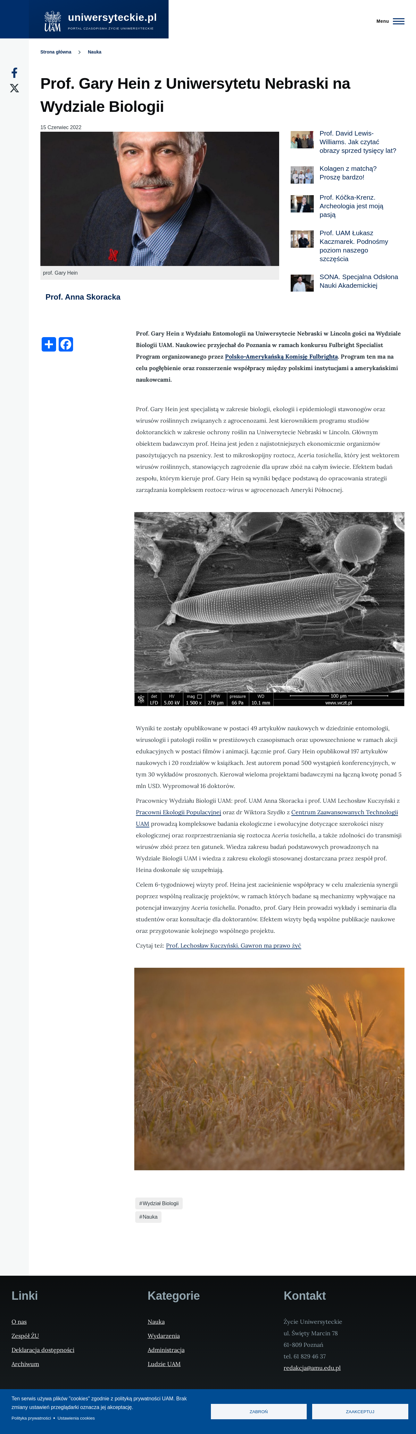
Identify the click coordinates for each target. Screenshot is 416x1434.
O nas (19, 1321)
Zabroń (259, 1411)
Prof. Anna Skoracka (83, 297)
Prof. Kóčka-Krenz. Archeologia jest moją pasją (351, 206)
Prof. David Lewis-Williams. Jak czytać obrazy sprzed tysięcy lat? (358, 141)
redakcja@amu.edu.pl (312, 1368)
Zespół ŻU (25, 1335)
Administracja (166, 1350)
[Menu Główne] (388, 21)
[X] (14, 88)
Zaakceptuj (360, 1411)
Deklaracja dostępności (43, 1350)
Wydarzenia (164, 1335)
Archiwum (25, 1364)
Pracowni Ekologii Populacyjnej (178, 812)
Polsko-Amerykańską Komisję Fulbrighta (281, 356)
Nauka (94, 51)
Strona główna (55, 51)
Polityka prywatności (31, 1418)
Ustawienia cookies (76, 1418)
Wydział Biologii (161, 1203)
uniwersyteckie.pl (112, 17)
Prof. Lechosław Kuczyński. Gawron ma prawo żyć (233, 945)
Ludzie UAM (164, 1364)
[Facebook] (14, 73)
